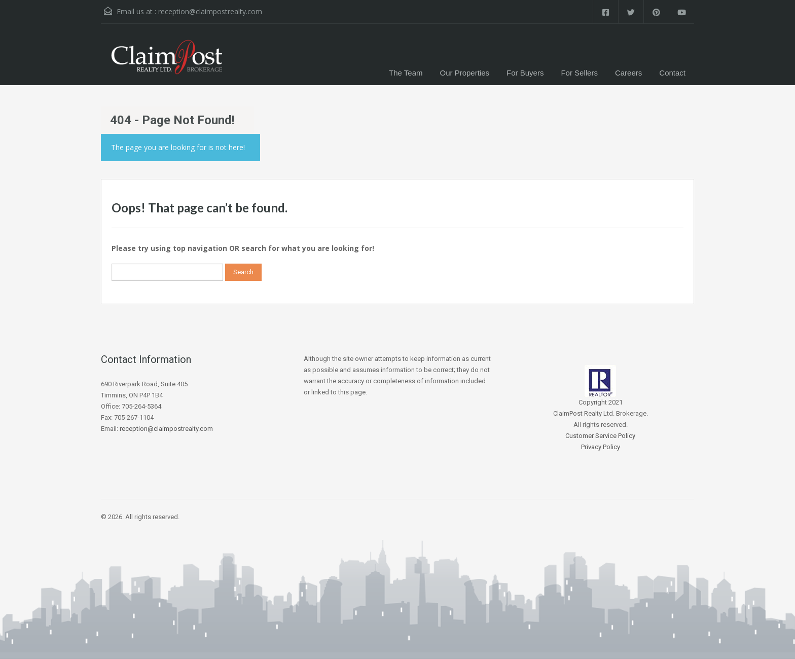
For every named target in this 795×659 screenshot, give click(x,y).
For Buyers (525, 72)
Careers (628, 72)
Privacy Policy (600, 447)
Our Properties (465, 72)
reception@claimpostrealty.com (210, 11)
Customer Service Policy (600, 436)
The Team (405, 72)
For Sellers (579, 72)
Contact (672, 72)
